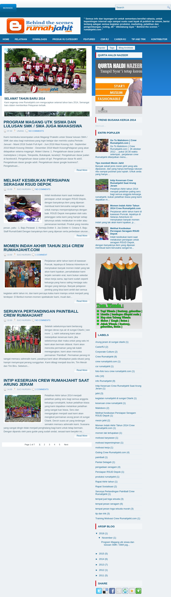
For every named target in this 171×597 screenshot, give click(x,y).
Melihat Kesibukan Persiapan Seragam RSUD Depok (36, 182)
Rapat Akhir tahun (104, 481)
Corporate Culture (104, 351)
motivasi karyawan (105, 437)
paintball (99, 457)
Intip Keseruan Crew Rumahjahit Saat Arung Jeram (46, 382)
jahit (97, 393)
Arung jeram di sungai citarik (110, 342)
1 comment (41, 255)
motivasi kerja (102, 447)
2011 (102, 575)
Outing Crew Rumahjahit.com (110, 452)
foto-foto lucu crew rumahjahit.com (113, 371)
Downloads (40, 39)
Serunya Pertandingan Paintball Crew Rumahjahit (41, 313)
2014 (102, 559)
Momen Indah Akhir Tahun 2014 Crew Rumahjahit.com (44, 248)
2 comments (41, 389)
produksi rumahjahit (105, 476)
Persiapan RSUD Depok (108, 472)
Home (6, 39)
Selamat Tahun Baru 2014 (24, 98)
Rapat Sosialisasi (104, 486)
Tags (112, 48)
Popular (101, 48)
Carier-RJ (120, 39)
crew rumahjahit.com (106, 361)
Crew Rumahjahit (104, 356)
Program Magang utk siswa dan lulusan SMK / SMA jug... (117, 543)
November (107, 537)
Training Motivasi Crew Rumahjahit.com (116, 518)
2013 (102, 564)
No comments (36, 131)
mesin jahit (101, 420)
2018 (102, 533)
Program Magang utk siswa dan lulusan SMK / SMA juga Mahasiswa (43, 124)
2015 (102, 553)
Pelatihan (21, 39)
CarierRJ (100, 346)
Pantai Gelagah (103, 462)
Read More (82, 170)
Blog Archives (126, 48)
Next (66, 444)
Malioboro (100, 408)
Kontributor (159, 39)
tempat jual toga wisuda (107, 499)
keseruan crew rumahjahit (108, 403)
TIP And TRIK (139, 39)
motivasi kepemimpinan (107, 442)
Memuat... (100, 125)
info (97, 376)
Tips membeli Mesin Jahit (109, 163)
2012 (102, 570)
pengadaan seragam (106, 467)
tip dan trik (100, 513)
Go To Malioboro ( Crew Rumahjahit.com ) (123, 141)
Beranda (8, 8)
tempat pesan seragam (107, 503)
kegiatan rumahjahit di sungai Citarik (114, 398)
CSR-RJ (105, 39)
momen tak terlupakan (107, 433)
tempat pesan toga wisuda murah (112, 508)
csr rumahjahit (102, 366)
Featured (89, 39)
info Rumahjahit (103, 381)
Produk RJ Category (65, 39)
